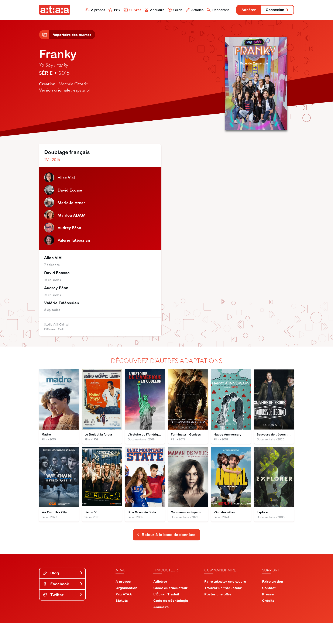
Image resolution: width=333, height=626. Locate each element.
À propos (90, 10)
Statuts (122, 604)
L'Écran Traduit (166, 597)
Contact (269, 591)
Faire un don (272, 585)
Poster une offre (217, 597)
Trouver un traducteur (223, 591)
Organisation (126, 591)
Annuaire (150, 10)
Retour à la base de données (166, 538)
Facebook (63, 587)
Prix (110, 10)
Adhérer (245, 10)
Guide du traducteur (170, 591)
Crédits (268, 604)
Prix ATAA (124, 597)
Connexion (276, 10)
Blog (63, 576)
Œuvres (128, 10)
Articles (190, 10)
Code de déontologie (170, 604)
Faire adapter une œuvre (225, 585)
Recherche (214, 10)
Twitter (63, 598)
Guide (170, 10)
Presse (268, 597)
